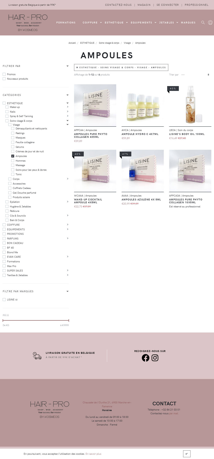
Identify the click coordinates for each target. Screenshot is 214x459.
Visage (16, 124)
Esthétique (114, 22)
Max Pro (11, 266)
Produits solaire (21, 197)
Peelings (20, 133)
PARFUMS (12, 238)
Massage (20, 165)
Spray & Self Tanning (21, 116)
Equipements (141, 22)
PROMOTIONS (15, 233)
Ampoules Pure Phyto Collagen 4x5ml (90, 135)
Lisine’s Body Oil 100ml (186, 134)
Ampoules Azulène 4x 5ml (141, 199)
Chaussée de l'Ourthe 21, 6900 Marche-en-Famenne (107, 404)
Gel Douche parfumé (24, 192)
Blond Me (12, 252)
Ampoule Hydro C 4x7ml (140, 134)
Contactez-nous (118, 4)
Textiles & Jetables (17, 275)
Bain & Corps (17, 220)
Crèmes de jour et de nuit (30, 151)
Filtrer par (12, 66)
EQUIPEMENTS (16, 229)
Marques (188, 22)
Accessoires (19, 183)
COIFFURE (90, 22)
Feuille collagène (25, 142)
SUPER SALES (15, 270)
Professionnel (196, 4)
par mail (173, 413)
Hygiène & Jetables (20, 206)
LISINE (12, 299)
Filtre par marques (18, 291)
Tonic (19, 174)
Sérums (20, 147)
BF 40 (10, 247)
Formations (13, 261)
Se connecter (168, 4)
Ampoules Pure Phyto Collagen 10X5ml (185, 201)
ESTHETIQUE (15, 103)
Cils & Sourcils (18, 215)
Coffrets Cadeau (22, 188)
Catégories (12, 95)
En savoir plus (93, 453)
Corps (16, 179)
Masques (20, 137)
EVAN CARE (14, 256)
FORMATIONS (66, 22)
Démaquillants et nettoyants (31, 128)
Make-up (15, 107)
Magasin (144, 4)
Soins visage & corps (21, 120)
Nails (12, 111)
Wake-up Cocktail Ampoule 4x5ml (88, 201)
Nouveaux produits (17, 78)
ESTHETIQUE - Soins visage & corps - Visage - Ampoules (121, 67)
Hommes (20, 160)
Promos (11, 74)
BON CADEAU (15, 243)
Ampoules (21, 156)
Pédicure (14, 211)
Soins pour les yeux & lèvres (31, 169)
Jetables (166, 22)
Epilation (15, 201)
